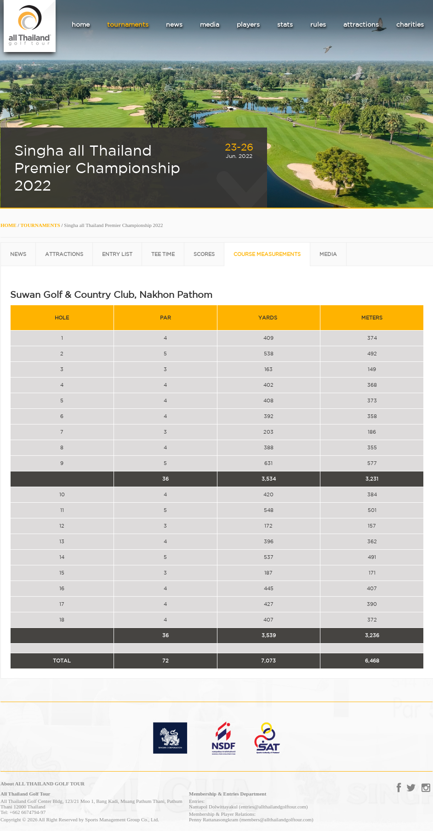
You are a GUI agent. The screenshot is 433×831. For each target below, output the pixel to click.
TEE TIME (163, 254)
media (209, 24)
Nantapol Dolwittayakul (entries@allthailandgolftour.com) (248, 806)
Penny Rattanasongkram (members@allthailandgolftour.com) (251, 819)
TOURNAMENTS (40, 225)
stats (285, 24)
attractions (361, 24)
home (81, 24)
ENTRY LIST (117, 254)
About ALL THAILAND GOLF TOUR (42, 783)
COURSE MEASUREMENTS (267, 254)
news (174, 24)
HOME (8, 225)
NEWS (18, 254)
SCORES (204, 254)
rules (318, 24)
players (248, 24)
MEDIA (328, 254)
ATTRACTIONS (64, 254)
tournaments (127, 24)
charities (410, 24)
